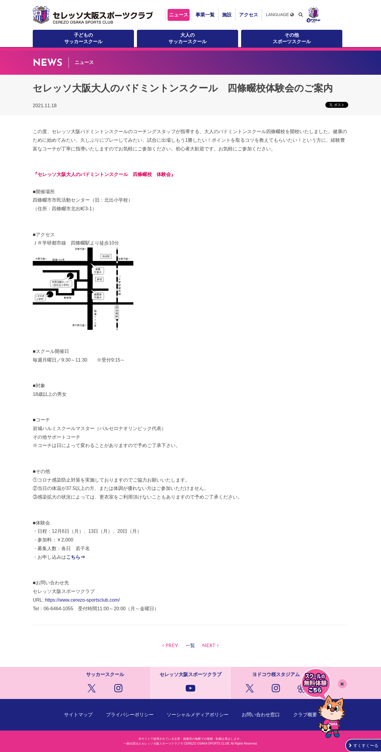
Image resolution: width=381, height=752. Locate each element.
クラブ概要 (305, 714)
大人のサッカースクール (187, 38)
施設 (227, 14)
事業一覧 (205, 14)
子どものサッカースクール (83, 38)
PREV (171, 646)
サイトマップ (78, 714)
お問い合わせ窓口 (261, 714)
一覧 (190, 646)
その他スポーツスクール (292, 38)
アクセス (248, 14)
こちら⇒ (75, 557)
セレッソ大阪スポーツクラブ (94, 15)
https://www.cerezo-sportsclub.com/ (82, 599)
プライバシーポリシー (130, 714)
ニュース (178, 14)
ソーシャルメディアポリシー (198, 714)
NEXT (209, 646)
